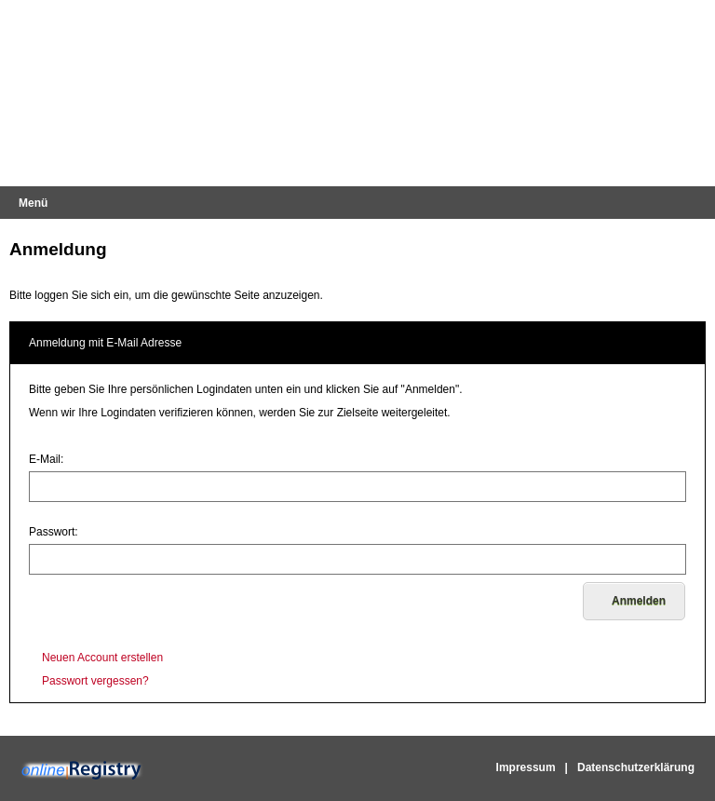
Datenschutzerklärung (636, 767)
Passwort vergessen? (95, 680)
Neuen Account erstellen (102, 657)
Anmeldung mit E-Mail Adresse (105, 342)
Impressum (526, 767)
